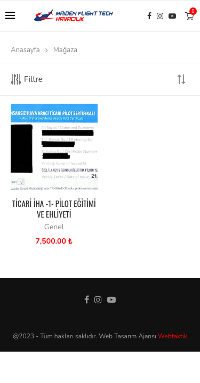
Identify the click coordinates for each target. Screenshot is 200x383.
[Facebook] (149, 16)
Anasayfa (25, 50)
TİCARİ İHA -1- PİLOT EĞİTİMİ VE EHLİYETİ (54, 208)
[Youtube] (172, 16)
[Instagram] (160, 16)
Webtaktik (172, 336)
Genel (54, 227)
